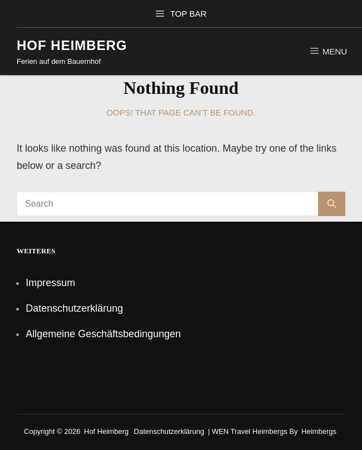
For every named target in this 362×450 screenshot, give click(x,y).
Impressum (50, 282)
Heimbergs (318, 431)
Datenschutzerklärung (74, 308)
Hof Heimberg (72, 45)
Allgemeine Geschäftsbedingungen (103, 333)
